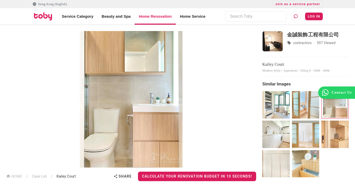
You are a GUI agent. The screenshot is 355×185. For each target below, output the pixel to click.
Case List (39, 176)
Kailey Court (66, 176)
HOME (14, 175)
